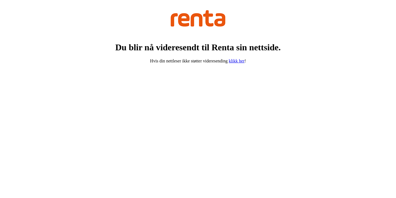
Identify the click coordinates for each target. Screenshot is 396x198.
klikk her (236, 61)
